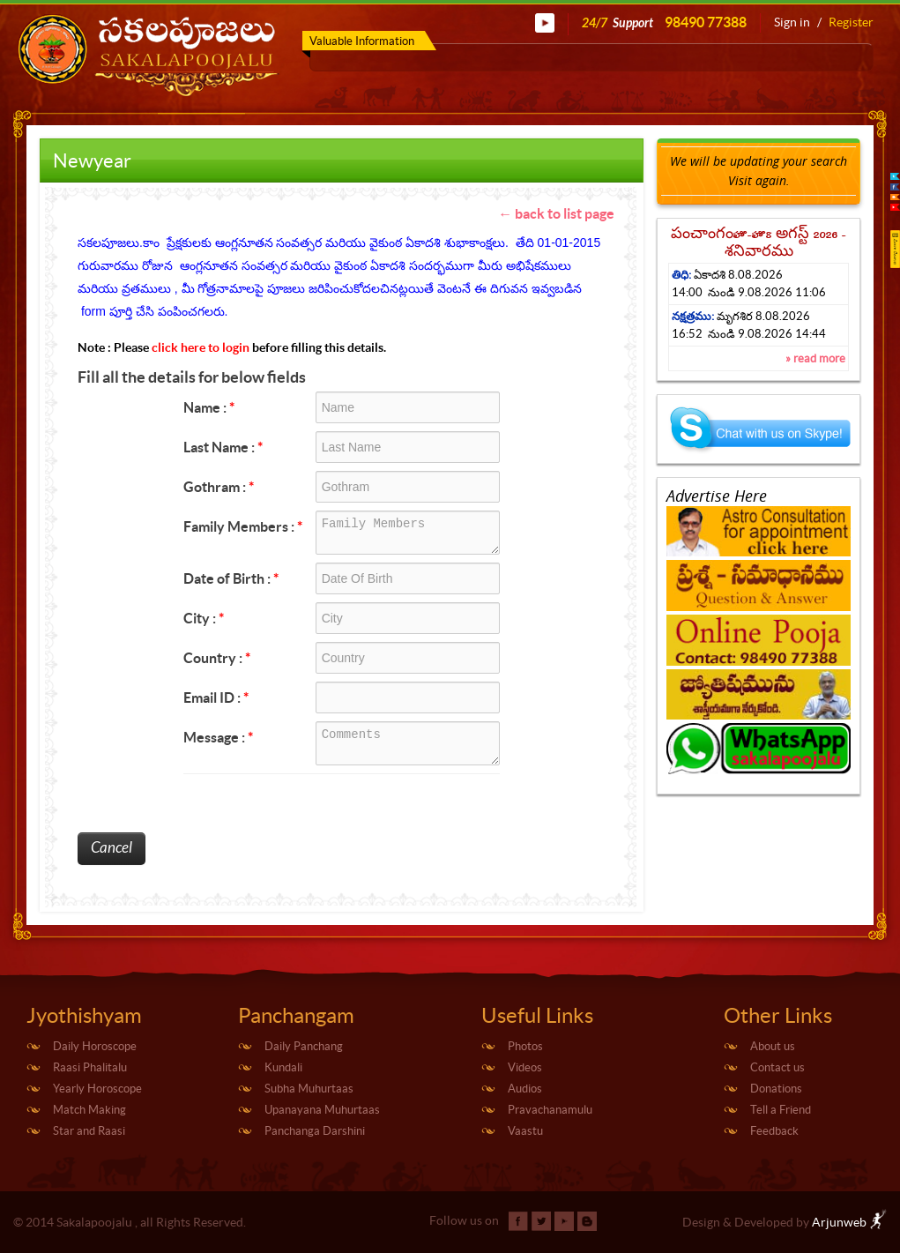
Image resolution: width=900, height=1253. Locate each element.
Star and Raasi (89, 1130)
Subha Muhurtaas (308, 1088)
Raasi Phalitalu (90, 1067)
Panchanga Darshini (314, 1130)
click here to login (200, 347)
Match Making (89, 1109)
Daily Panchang (303, 1046)
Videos (525, 1067)
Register (851, 22)
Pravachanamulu (550, 1109)
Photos (525, 1046)
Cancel (111, 848)
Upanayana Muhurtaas (322, 1109)
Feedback (774, 1130)
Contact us (777, 1067)
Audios (525, 1088)
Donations (776, 1088)
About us (772, 1046)
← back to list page (556, 213)
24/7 (664, 22)
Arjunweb (849, 1222)
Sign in (792, 22)
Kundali (283, 1067)
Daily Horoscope (95, 1046)
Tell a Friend (780, 1109)
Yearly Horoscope (97, 1088)
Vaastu (525, 1130)
